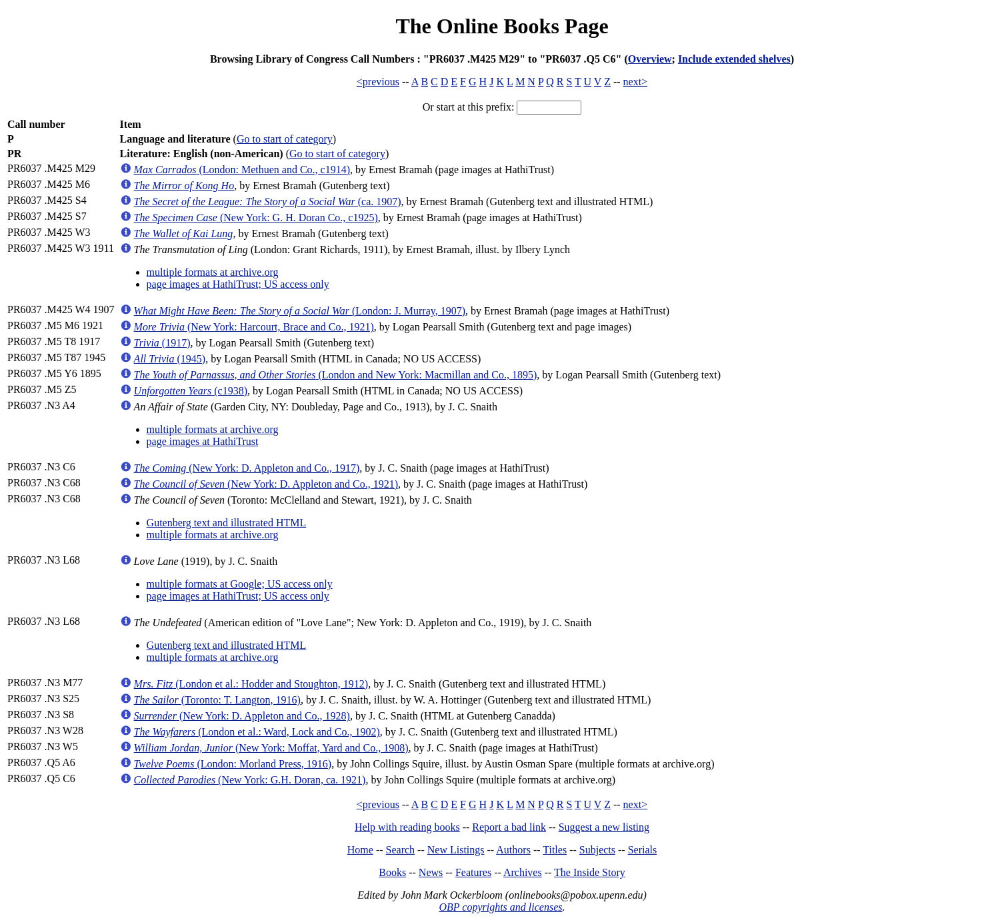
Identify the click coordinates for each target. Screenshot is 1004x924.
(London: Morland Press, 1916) (233, 763)
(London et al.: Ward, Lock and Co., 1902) (257, 731)
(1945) (170, 358)
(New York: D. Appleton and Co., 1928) (242, 715)
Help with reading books (407, 827)
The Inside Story (589, 872)
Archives (522, 872)
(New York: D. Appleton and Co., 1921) (266, 484)
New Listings (456, 849)
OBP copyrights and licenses (500, 907)
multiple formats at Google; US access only (240, 584)
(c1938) (190, 390)
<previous (378, 81)
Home (360, 849)
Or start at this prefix (467, 107)
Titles (555, 849)
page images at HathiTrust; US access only (238, 284)
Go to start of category (285, 139)
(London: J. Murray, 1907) (299, 310)
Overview (650, 59)
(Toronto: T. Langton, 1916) (217, 699)
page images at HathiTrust (203, 441)
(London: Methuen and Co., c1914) (242, 169)
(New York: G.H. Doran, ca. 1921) (250, 779)
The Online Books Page (501, 26)
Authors (513, 849)
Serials (642, 849)
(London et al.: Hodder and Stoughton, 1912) (251, 684)
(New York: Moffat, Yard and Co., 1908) (271, 747)
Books (392, 872)
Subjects (597, 849)
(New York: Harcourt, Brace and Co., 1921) (254, 326)
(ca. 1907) (267, 201)
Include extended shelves (734, 59)
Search (400, 849)
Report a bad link (509, 827)
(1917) (162, 342)
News (431, 872)
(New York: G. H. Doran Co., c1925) (256, 217)
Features (473, 872)
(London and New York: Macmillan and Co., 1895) (335, 374)
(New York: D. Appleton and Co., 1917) (247, 468)
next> (635, 81)
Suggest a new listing (604, 827)
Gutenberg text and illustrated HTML (227, 522)
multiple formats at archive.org (213, 272)
